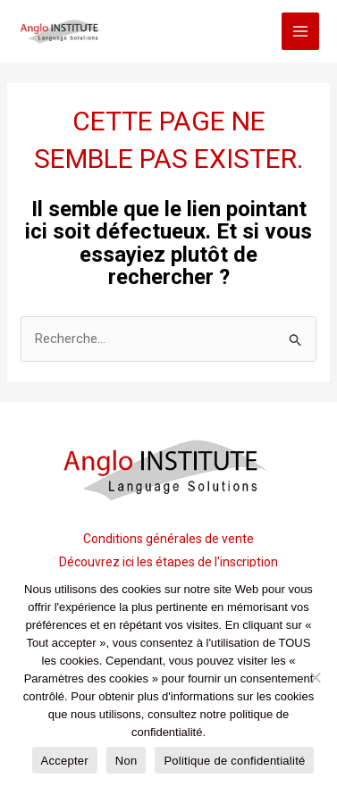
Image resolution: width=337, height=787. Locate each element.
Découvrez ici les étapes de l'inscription (168, 562)
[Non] (315, 677)
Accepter (64, 760)
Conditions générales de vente (168, 539)
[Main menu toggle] (301, 32)
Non (126, 760)
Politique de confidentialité (234, 760)
